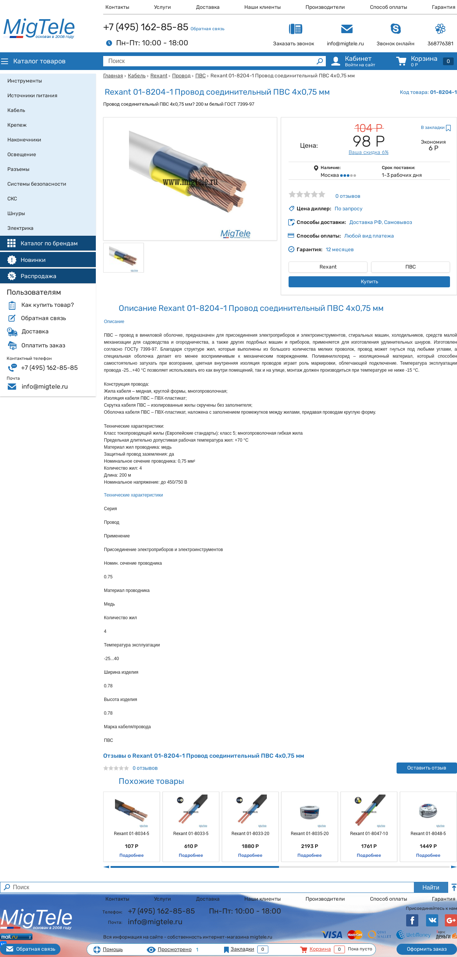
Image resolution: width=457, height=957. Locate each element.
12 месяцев (340, 249)
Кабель (137, 76)
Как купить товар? (47, 305)
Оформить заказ (427, 949)
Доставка (208, 7)
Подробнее (131, 855)
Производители (325, 7)
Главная (113, 76)
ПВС (200, 76)
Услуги (162, 7)
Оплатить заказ (43, 345)
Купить (369, 281)
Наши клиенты (262, 7)
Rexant (158, 76)
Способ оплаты (388, 7)
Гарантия (444, 7)
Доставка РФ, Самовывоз (380, 222)
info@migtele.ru (45, 386)
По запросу (349, 209)
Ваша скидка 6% (368, 152)
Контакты (117, 7)
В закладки (432, 127)
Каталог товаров (33, 61)
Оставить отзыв (426, 768)
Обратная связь (207, 28)
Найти (430, 887)
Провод (181, 76)
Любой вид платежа (369, 236)
